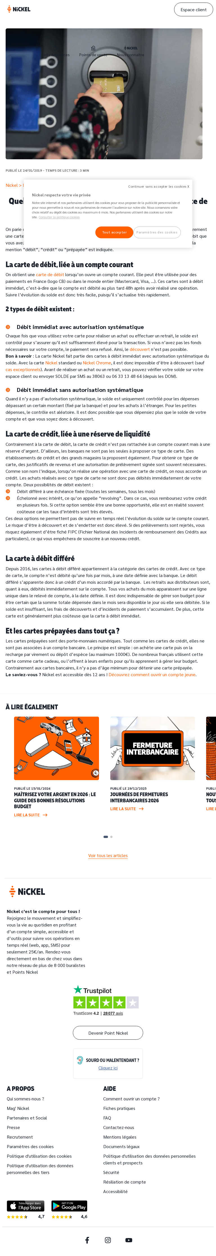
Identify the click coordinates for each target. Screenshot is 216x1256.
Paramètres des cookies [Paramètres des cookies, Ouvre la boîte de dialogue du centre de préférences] (157, 232)
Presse (13, 1127)
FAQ (107, 1118)
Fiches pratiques (119, 1108)
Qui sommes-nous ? (25, 1098)
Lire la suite (31, 814)
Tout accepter (114, 232)
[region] (108, 214)
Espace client (194, 9)
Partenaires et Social (27, 1118)
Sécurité (111, 1172)
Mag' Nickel (18, 1108)
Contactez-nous (118, 1127)
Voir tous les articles (108, 855)
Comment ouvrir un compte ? (131, 1098)
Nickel (12, 185)
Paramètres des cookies (30, 1146)
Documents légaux (121, 1146)
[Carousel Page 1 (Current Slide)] (106, 837)
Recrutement (20, 1137)
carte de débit (50, 274)
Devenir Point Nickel (108, 1033)
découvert (140, 349)
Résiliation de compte (124, 1182)
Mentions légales (119, 1137)
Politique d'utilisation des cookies (39, 1156)
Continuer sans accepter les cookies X (159, 186)
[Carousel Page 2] (111, 837)
